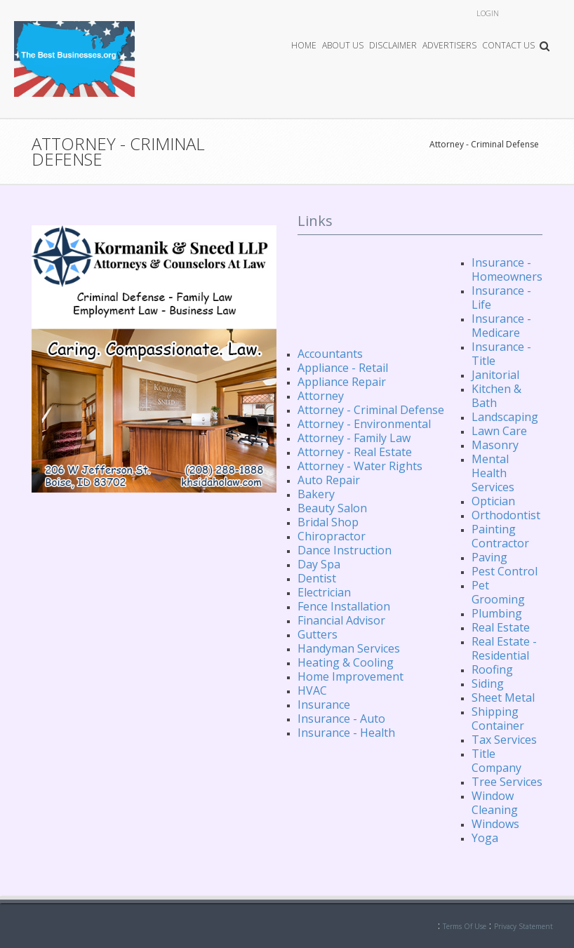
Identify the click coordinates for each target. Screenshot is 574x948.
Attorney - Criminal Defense (484, 144)
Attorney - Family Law (354, 438)
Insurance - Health (346, 732)
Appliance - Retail (343, 367)
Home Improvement (350, 676)
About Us (342, 45)
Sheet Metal (503, 697)
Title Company (496, 760)
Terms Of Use (464, 926)
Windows (495, 824)
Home (303, 45)
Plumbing (497, 613)
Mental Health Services (493, 473)
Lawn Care (499, 431)
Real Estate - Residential (504, 648)
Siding (488, 683)
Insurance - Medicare (501, 325)
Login (487, 13)
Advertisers (449, 45)
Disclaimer (393, 45)
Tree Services (507, 781)
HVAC (312, 690)
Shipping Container (498, 718)
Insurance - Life (501, 297)
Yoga (485, 838)
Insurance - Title (501, 353)
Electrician (324, 592)
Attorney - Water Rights (360, 466)
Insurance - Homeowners (507, 269)
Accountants (330, 353)
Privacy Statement (523, 926)
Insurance (324, 704)
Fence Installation (344, 606)
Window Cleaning (495, 802)
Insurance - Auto (341, 718)
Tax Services (504, 739)
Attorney (321, 395)
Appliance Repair (342, 381)
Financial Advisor (341, 620)
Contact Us (508, 45)
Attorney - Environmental (364, 424)
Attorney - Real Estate (355, 452)
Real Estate (501, 627)
